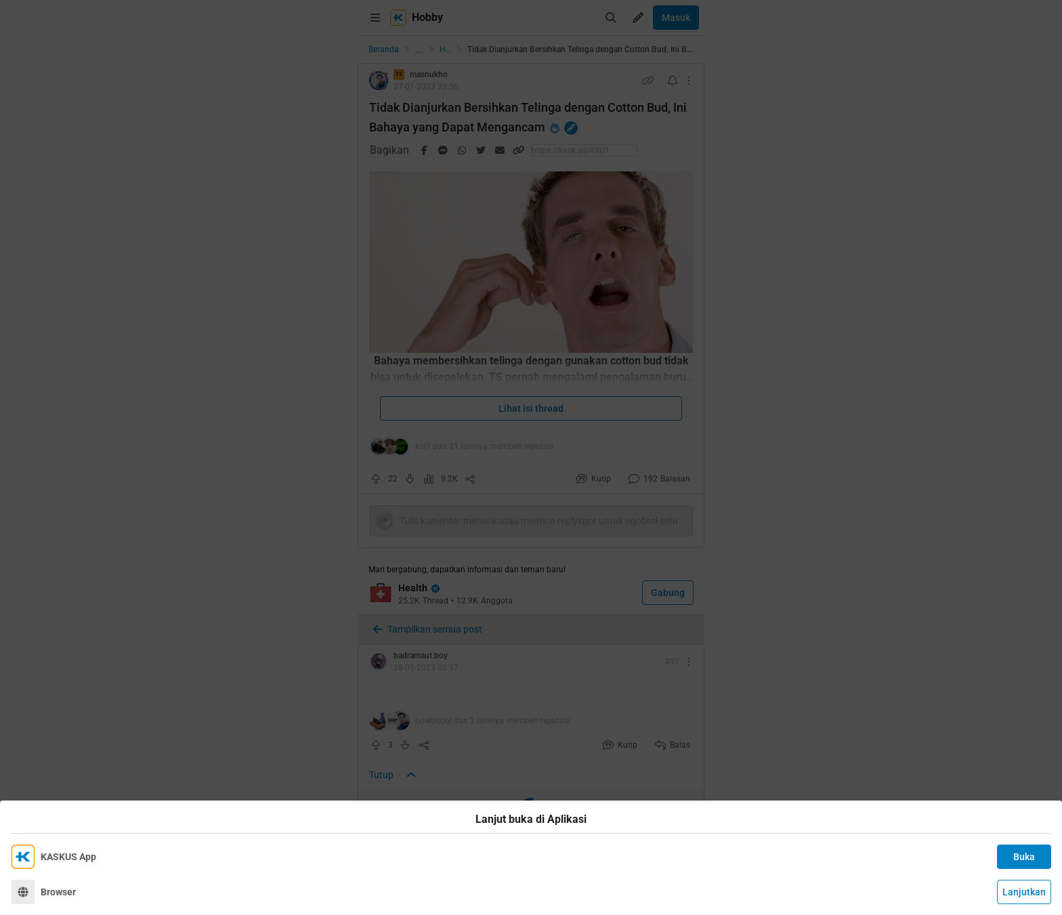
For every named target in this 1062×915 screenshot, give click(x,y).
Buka (1024, 856)
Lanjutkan (1024, 892)
